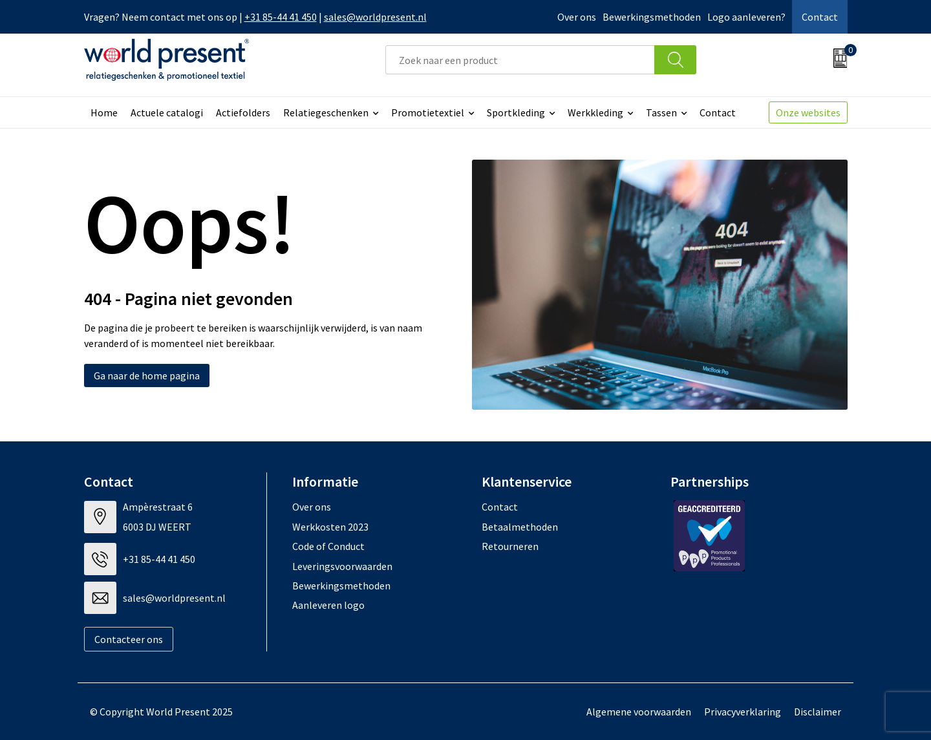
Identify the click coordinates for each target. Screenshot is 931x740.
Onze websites (808, 112)
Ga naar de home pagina (147, 375)
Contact (820, 16)
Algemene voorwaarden (638, 711)
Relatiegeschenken (326, 112)
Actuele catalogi (167, 112)
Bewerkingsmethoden (652, 16)
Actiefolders (243, 112)
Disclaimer (817, 711)
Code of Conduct (328, 546)
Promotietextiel (427, 112)
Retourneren (510, 546)
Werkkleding (595, 112)
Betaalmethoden (520, 526)
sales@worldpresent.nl (375, 16)
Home (104, 112)
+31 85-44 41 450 (280, 16)
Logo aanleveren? (746, 16)
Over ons (576, 16)
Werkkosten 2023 (330, 526)
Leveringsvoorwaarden (342, 566)
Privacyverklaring (742, 711)
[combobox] (520, 59)
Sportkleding (516, 112)
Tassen (661, 112)
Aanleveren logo (328, 604)
